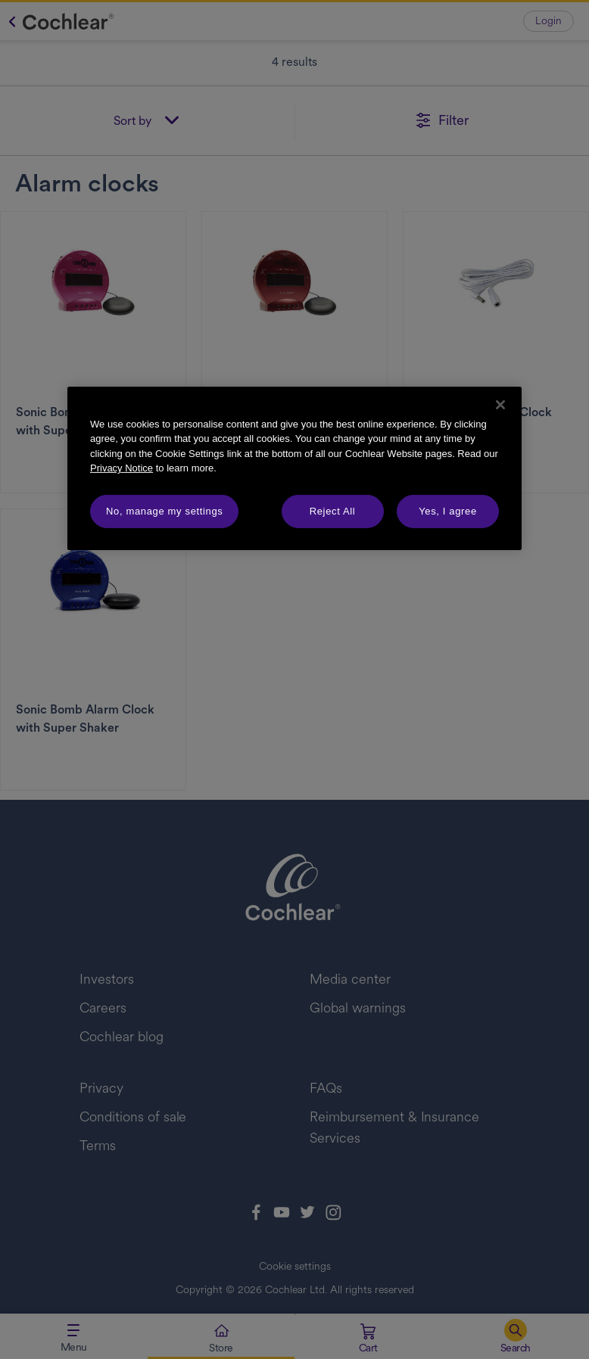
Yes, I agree (448, 511)
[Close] (500, 404)
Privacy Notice (121, 468)
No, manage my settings (164, 511)
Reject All (333, 511)
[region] (294, 468)
